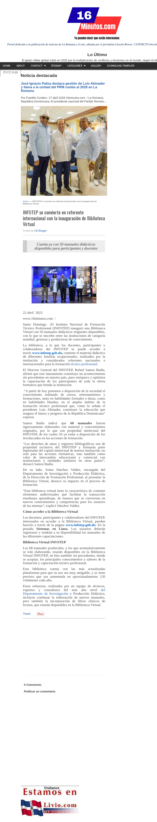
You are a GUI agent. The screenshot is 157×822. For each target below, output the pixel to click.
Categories (74, 65)
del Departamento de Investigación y (64, 592)
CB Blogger (40, 230)
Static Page (10, 72)
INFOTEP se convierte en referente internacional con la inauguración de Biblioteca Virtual (64, 218)
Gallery (96, 65)
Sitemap (56, 65)
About (20, 65)
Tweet (26, 613)
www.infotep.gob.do (47, 353)
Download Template (121, 65)
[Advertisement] (54, 646)
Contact (36, 65)
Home (6, 65)
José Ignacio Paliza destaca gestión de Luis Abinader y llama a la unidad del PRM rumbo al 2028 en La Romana (63, 87)
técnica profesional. (84, 364)
